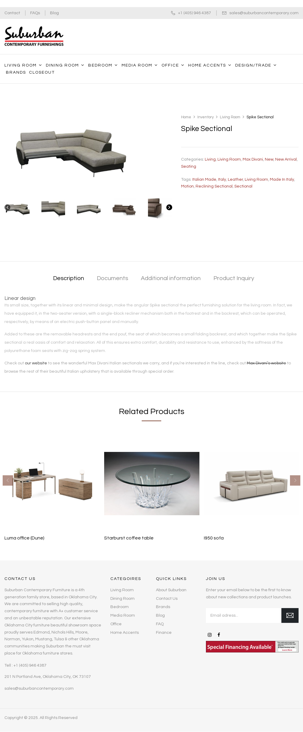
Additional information (171, 278)
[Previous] (7, 208)
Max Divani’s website (266, 363)
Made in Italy (282, 179)
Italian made (204, 179)
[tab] (68, 278)
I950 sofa (214, 538)
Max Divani (253, 159)
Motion (187, 186)
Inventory (205, 117)
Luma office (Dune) (24, 538)
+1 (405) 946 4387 (194, 13)
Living (210, 159)
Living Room (230, 117)
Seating (188, 166)
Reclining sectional (214, 186)
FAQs (35, 13)
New (269, 159)
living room (256, 179)
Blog (54, 13)
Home (186, 117)
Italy (222, 179)
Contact (12, 13)
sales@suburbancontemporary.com (264, 13)
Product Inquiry (233, 278)
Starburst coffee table (129, 538)
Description (68, 278)
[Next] (169, 208)
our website (36, 363)
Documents (112, 278)
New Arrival (286, 159)
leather (235, 179)
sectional (243, 186)
